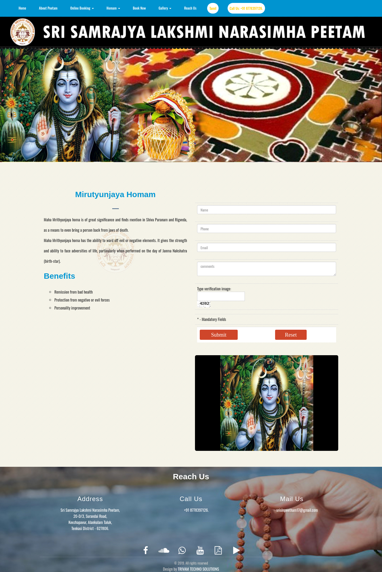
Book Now (139, 8)
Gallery (165, 8)
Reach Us (190, 8)
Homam (113, 8)
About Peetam (48, 8)
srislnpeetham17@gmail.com (297, 510)
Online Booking (82, 8)
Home (22, 8)
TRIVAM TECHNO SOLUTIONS (198, 569)
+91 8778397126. (196, 510)
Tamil (212, 8)
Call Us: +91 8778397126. (246, 8)
